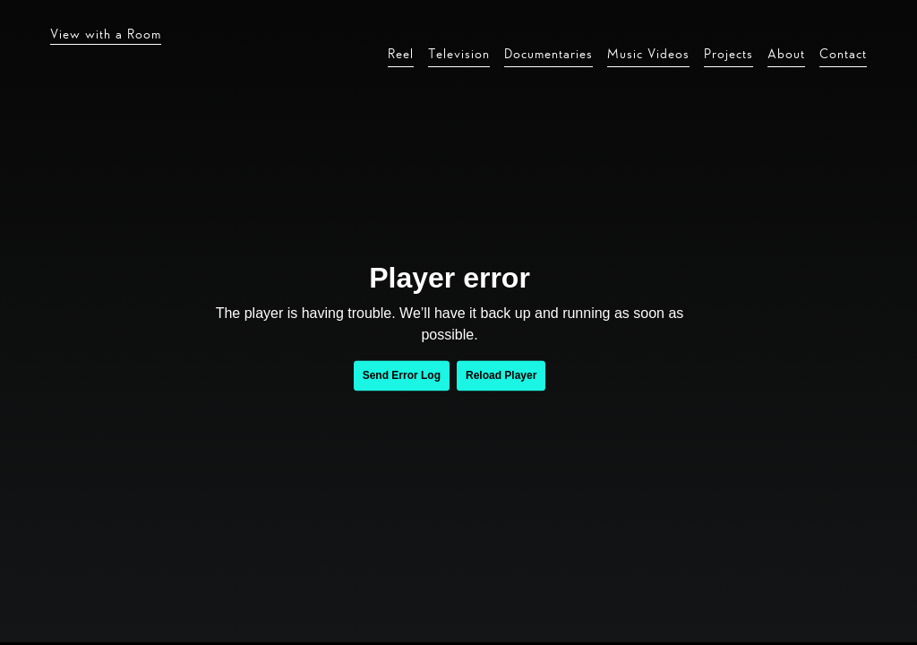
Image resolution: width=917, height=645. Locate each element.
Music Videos (648, 54)
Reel (401, 54)
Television (459, 54)
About (786, 54)
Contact (843, 54)
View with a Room (105, 34)
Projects (728, 54)
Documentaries (548, 54)
